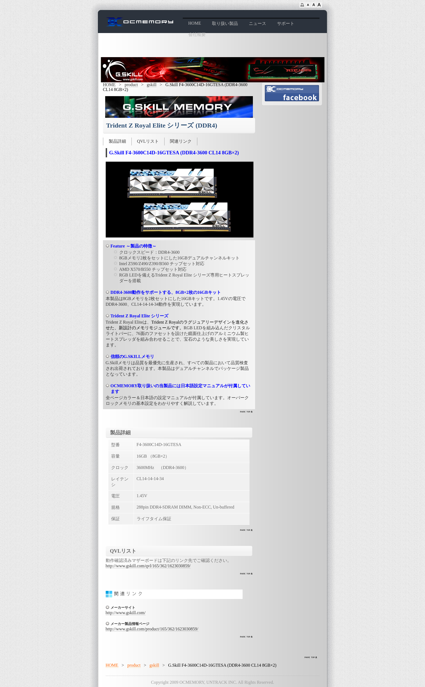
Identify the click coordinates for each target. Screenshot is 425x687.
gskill (152, 84)
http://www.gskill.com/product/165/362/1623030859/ (152, 629)
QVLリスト (148, 141)
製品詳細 (117, 141)
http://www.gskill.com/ (126, 612)
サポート (285, 23)
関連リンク (181, 141)
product (131, 84)
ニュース (257, 23)
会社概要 (197, 34)
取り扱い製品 (225, 23)
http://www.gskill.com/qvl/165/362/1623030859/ (148, 566)
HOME (194, 23)
